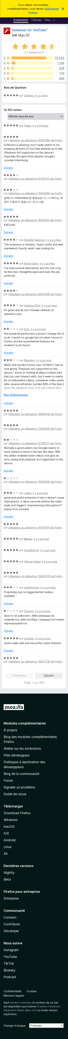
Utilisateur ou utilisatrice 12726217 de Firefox (35, 443)
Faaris (27, 125)
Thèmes (36, 20)
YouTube (10, 957)
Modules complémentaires (25, 723)
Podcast (10, 977)
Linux (8, 847)
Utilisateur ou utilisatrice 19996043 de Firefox (35, 414)
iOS (6, 833)
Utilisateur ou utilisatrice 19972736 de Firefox (35, 661)
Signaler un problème (19, 787)
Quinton (29, 95)
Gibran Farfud (32, 561)
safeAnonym (31, 587)
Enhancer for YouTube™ (30, 30)
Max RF (24, 35)
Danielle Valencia (34, 239)
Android (10, 840)
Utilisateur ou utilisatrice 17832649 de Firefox (35, 428)
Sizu (26, 329)
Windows (11, 820)
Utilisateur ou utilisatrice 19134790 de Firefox (35, 527)
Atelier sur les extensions (22, 748)
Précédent (19, 675)
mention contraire (20, 1002)
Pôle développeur (17, 755)
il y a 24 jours (40, 125)
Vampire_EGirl (32, 305)
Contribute (12, 924)
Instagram (11, 950)
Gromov (29, 611)
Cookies (32, 991)
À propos (10, 730)
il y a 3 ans (41, 95)
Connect (10, 917)
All (5, 854)
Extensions (20, 20)
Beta (7, 879)
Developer (11, 931)
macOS (9, 826)
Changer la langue (15, 1025)
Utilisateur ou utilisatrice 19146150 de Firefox (35, 178)
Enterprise (11, 898)
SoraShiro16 (31, 550)
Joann (27, 493)
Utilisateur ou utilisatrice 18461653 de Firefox (35, 220)
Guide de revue (15, 794)
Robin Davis (31, 263)
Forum (8, 780)
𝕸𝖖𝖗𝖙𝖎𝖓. (28, 538)
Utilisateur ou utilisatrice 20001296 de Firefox (35, 294)
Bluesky (9, 970)
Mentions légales (14, 995)
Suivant (49, 675)
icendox (29, 638)
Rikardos (29, 360)
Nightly (9, 873)
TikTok (9, 963)
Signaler (8, 167)
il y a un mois (53, 239)
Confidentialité (12, 991)
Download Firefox (17, 813)
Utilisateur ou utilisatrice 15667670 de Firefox (36, 576)
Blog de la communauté (21, 774)
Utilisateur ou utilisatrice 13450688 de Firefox (35, 193)
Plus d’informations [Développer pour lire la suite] (16, 394)
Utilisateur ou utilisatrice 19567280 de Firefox (35, 140)
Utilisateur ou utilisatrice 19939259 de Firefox (35, 481)
